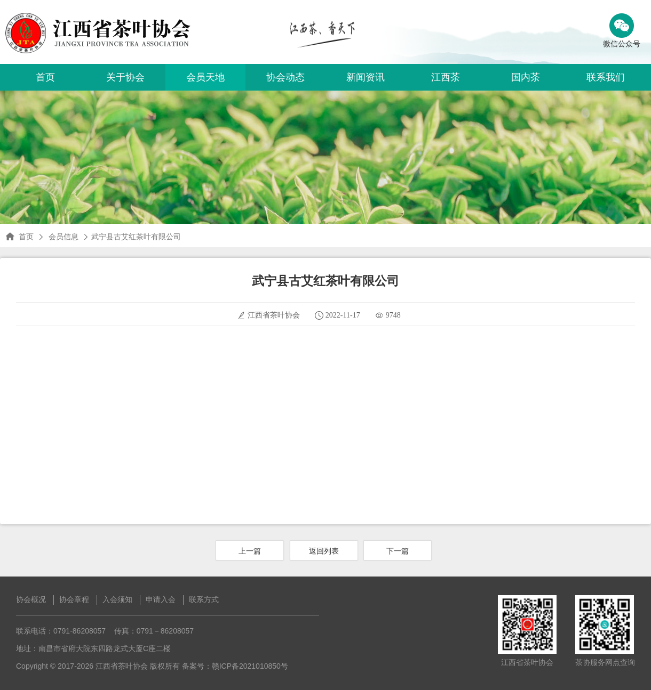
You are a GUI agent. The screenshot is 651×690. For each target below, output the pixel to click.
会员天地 (205, 77)
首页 (45, 77)
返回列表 (324, 551)
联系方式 (204, 599)
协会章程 (74, 599)
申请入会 (161, 599)
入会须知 (117, 599)
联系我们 (605, 77)
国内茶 (525, 77)
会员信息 (63, 236)
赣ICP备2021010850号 (250, 666)
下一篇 (397, 551)
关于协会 (125, 77)
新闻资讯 (365, 77)
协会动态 (285, 77)
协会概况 (31, 599)
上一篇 (250, 551)
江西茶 (445, 77)
